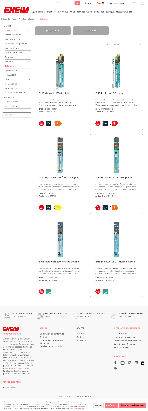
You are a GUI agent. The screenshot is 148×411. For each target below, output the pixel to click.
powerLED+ (11, 71)
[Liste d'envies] (133, 3)
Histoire (80, 333)
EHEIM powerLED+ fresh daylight (58, 177)
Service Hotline (10, 387)
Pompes (9, 57)
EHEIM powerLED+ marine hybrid (115, 262)
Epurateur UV (11, 88)
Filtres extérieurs (13, 35)
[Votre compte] (116, 3)
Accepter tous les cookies (132, 405)
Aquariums (9, 97)
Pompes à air (11, 84)
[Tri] (126, 44)
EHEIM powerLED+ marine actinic (59, 262)
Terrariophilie (11, 102)
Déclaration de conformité (52, 334)
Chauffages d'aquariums (16, 44)
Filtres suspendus (13, 39)
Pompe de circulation (15, 93)
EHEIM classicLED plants (109, 93)
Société (88, 3)
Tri (108, 44)
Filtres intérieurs (12, 48)
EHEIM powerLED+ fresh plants (113, 177)
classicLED (11, 75)
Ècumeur (9, 62)
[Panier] (142, 3)
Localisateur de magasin (51, 346)
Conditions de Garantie (124, 344)
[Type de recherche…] (61, 3)
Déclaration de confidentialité (127, 341)
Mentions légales (121, 347)
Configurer (111, 405)
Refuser (98, 405)
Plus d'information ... (77, 409)
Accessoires (10, 106)
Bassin (7, 26)
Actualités (81, 340)
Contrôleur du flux (13, 53)
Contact (43, 337)
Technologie (10, 30)
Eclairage (9, 66)
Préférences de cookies (124, 338)
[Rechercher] (77, 3)
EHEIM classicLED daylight (54, 93)
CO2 (7, 79)
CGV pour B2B (120, 333)
